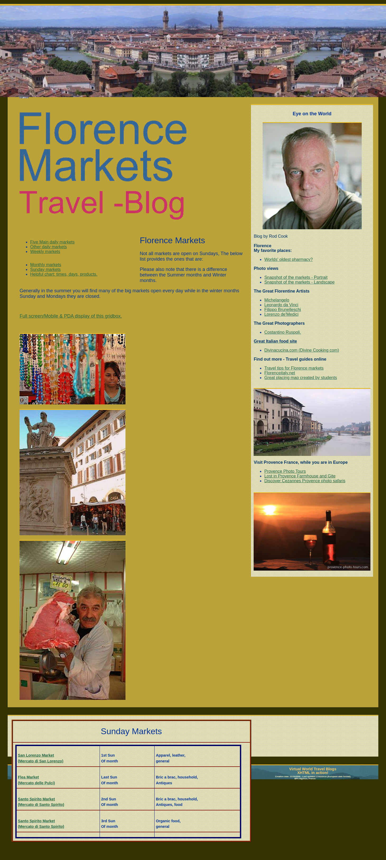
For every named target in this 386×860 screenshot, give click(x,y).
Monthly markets (45, 264)
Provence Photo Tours (285, 471)
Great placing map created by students (300, 377)
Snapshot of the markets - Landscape (299, 282)
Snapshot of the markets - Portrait (295, 277)
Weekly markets (45, 251)
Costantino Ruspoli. (282, 332)
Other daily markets (48, 247)
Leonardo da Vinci (281, 305)
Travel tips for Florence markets (293, 368)
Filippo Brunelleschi (282, 309)
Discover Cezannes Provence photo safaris (304, 481)
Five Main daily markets (52, 242)
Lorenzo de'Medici (281, 314)
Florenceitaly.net (279, 373)
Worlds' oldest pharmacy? (288, 259)
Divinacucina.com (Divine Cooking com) (301, 350)
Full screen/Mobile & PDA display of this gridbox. (71, 316)
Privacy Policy (324, 778)
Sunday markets (45, 269)
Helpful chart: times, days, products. (63, 274)
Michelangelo (276, 300)
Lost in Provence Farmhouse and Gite (299, 476)
